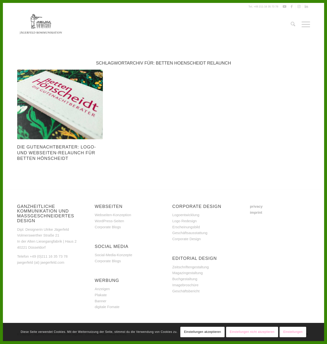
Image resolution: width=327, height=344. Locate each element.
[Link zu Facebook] (291, 6)
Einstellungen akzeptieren (202, 332)
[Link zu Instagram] (299, 6)
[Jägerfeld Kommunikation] (41, 24)
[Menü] (304, 24)
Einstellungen (293, 332)
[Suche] (293, 24)
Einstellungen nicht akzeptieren (252, 332)
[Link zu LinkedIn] (306, 6)
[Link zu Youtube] (284, 6)
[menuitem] (293, 24)
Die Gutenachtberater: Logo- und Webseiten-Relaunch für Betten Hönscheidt (56, 153)
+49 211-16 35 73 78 (266, 6)
